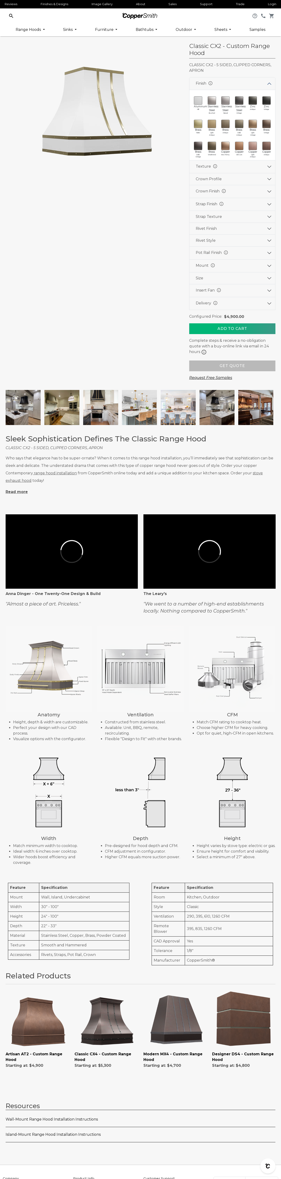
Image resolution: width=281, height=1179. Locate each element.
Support (206, 4)
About (140, 4)
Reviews (11, 4)
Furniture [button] (104, 29)
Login (272, 4)
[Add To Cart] (232, 328)
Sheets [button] (221, 29)
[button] (11, 15)
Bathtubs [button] (145, 29)
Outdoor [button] (184, 29)
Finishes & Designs (54, 4)
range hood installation (55, 473)
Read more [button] (17, 492)
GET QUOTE (232, 366)
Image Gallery (102, 4)
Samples (257, 29)
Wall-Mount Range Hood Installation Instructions (52, 1119)
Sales (172, 4)
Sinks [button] (68, 29)
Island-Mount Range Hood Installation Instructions (53, 1134)
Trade (240, 4)
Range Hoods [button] (29, 29)
